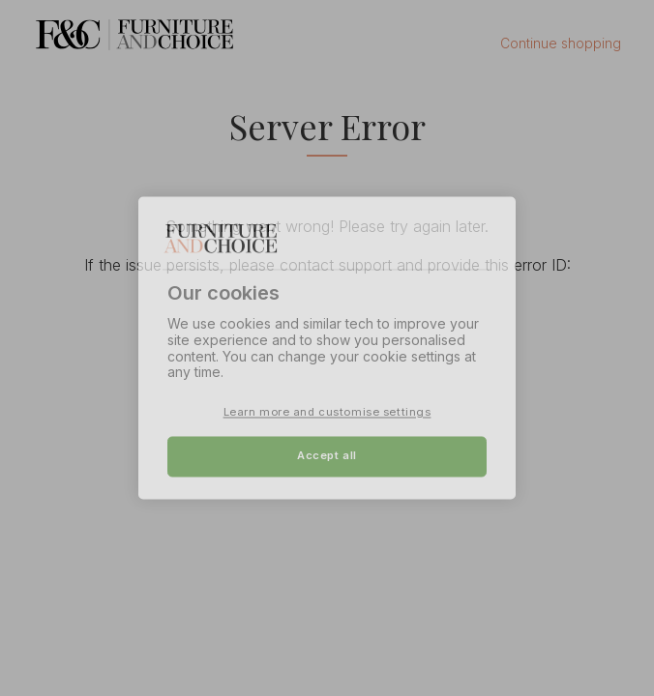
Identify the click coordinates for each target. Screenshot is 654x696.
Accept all (327, 456)
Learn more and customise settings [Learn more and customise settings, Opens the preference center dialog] (327, 413)
